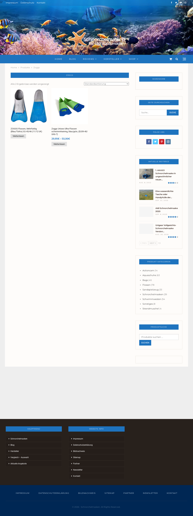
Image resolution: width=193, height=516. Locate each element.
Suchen (145, 342)
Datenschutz (27, 2)
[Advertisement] (96, 393)
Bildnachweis (79, 451)
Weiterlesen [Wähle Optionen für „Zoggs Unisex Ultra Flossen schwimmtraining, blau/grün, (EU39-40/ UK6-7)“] (59, 144)
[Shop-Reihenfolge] (106, 83)
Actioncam (148, 270)
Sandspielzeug (150, 289)
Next (153, 243)
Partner (76, 464)
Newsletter (77, 470)
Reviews (88, 59)
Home (58, 59)
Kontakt (41, 2)
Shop (132, 59)
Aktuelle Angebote (18, 464)
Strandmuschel (150, 308)
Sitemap (77, 457)
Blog (72, 59)
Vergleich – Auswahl (19, 457)
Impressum (12, 2)
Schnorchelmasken (152, 294)
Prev (143, 243)
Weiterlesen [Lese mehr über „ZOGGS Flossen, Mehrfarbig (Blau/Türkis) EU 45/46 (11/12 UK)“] (18, 136)
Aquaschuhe (149, 275)
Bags (145, 280)
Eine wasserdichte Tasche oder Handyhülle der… (164, 194)
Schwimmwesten (151, 299)
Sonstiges (147, 303)
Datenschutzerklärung (83, 445)
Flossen (146, 285)
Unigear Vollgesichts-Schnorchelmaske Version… (165, 228)
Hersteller (111, 59)
